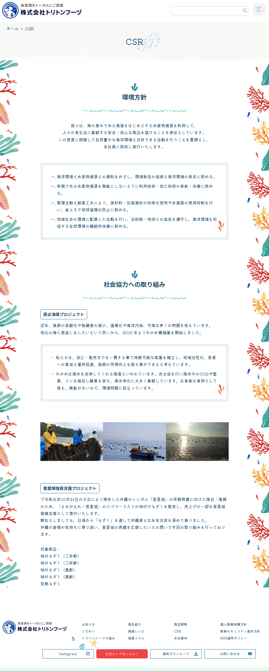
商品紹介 (134, 624)
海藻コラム (136, 638)
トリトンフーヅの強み (98, 638)
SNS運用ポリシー (233, 638)
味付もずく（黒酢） (58, 570)
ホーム (12, 28)
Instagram (68, 653)
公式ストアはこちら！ (122, 653)
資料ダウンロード (176, 653)
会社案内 (180, 638)
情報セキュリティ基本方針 (240, 631)
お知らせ (88, 624)
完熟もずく (50, 583)
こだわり (88, 631)
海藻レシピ (136, 631)
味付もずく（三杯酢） (60, 556)
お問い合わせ (230, 653)
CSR (177, 631)
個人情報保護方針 (233, 624)
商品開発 (180, 624)
